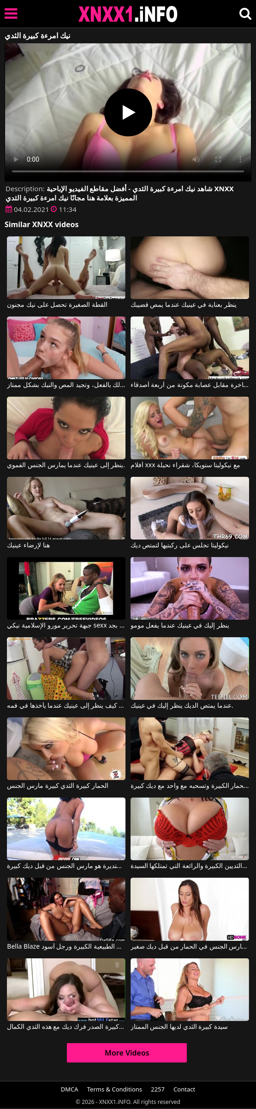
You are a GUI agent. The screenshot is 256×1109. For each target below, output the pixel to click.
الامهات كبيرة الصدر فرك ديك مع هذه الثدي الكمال (66, 1027)
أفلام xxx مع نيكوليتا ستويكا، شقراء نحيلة (185, 465)
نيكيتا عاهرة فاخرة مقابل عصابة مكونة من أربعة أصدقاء (190, 385)
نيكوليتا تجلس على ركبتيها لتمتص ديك (180, 545)
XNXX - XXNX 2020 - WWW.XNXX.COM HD (128, 14)
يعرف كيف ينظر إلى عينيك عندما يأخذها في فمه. (66, 706)
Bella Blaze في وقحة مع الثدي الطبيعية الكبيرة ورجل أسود (66, 947)
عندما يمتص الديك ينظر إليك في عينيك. (182, 706)
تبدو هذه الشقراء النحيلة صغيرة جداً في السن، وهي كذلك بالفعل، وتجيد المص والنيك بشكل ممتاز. (66, 385)
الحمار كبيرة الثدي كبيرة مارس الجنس (57, 786)
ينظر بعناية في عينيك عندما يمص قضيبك (184, 305)
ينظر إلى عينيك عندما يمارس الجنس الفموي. (66, 465)
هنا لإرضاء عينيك (28, 545)
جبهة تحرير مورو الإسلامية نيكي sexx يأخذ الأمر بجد (66, 625)
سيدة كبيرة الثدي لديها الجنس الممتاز (179, 1027)
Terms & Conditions (114, 1089)
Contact (184, 1089)
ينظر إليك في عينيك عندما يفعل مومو (180, 625)
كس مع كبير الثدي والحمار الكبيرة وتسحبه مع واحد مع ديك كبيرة (190, 786)
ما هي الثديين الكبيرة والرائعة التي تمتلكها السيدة (190, 866)
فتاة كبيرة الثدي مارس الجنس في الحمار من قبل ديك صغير (190, 947)
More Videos (127, 1053)
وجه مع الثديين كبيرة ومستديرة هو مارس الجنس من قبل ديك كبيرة (66, 866)
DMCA (69, 1089)
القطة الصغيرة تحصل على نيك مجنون (57, 305)
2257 (158, 1089)
